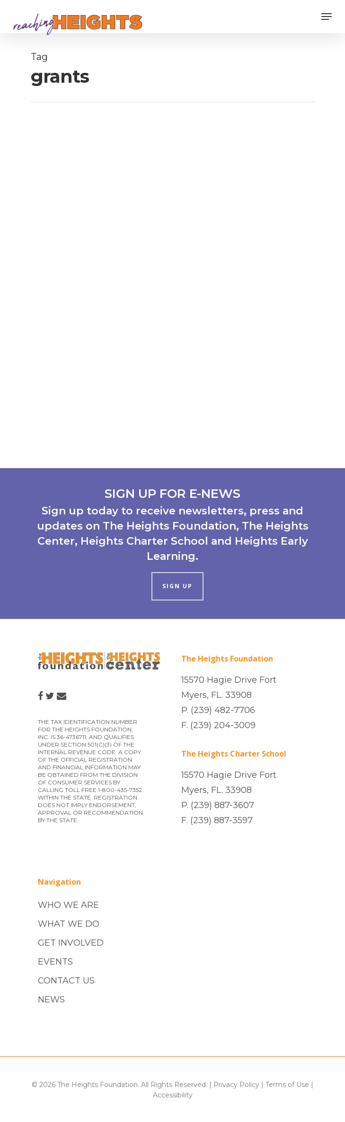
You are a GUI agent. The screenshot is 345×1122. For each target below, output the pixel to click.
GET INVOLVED (71, 943)
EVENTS (55, 962)
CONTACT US (66, 980)
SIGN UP (177, 586)
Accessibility (173, 1095)
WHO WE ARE (68, 905)
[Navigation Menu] (326, 16)
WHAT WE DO (68, 924)
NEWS (51, 999)
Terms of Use (287, 1084)
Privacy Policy (236, 1084)
